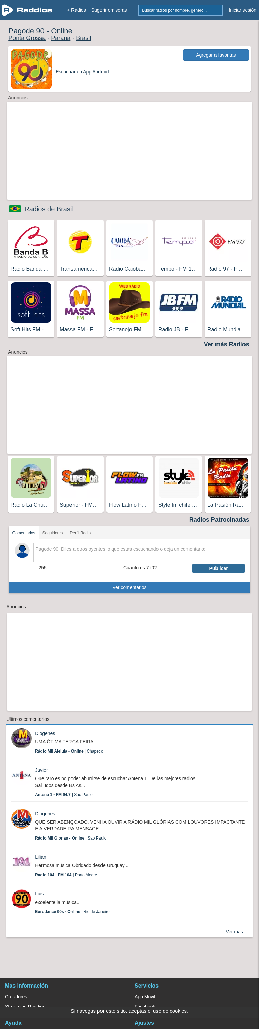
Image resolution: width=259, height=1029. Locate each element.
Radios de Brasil (49, 209)
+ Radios (76, 10)
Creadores (16, 996)
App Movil (145, 996)
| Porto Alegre (66, 875)
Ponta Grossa (27, 38)
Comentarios (23, 533)
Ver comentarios (129, 587)
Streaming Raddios (25, 1006)
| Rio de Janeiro (72, 911)
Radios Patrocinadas (219, 519)
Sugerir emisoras (109, 10)
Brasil (83, 38)
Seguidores (52, 533)
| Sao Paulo (64, 794)
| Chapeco (69, 751)
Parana (60, 38)
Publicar (218, 568)
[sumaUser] (174, 568)
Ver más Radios (226, 344)
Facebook (145, 1006)
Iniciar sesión (242, 10)
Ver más (234, 931)
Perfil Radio (80, 533)
